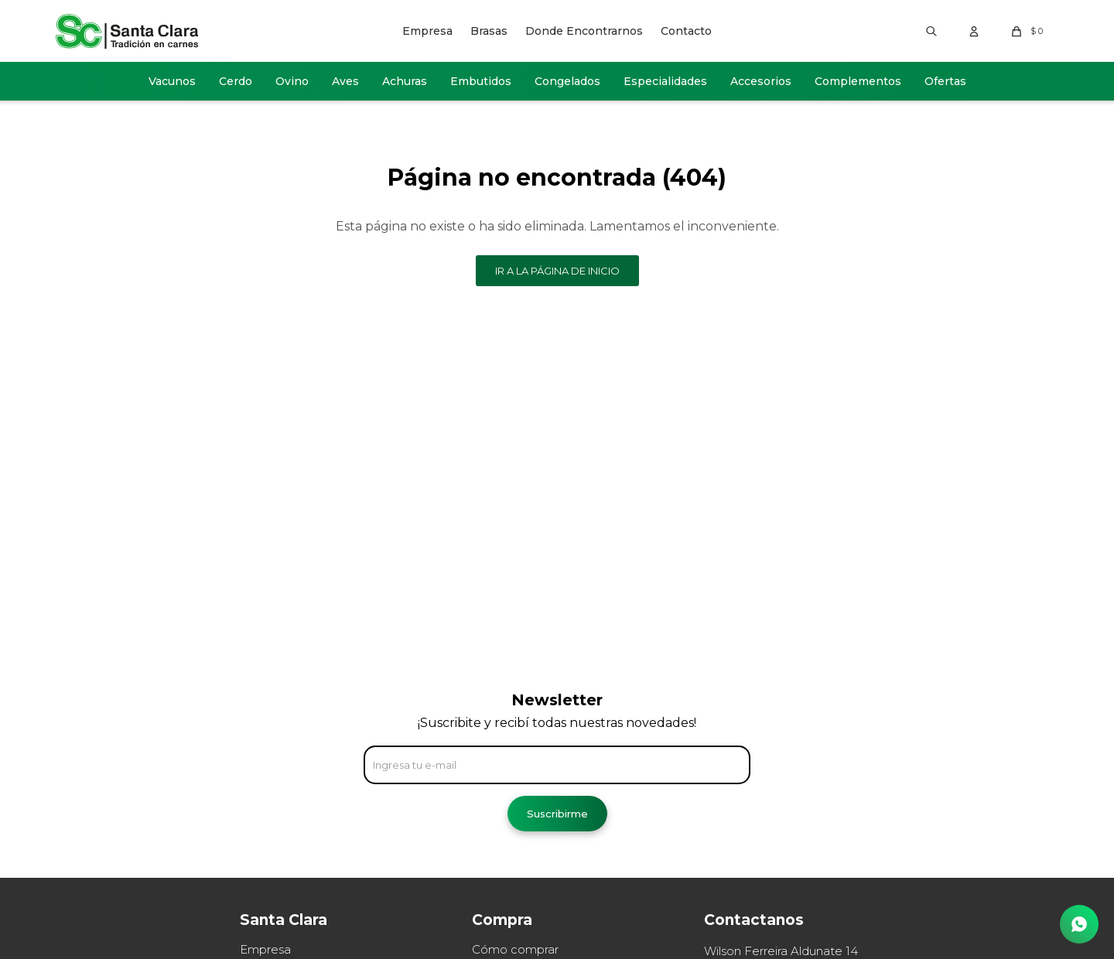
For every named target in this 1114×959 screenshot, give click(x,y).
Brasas (488, 31)
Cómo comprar (515, 949)
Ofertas (945, 81)
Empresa (427, 31)
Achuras (404, 81)
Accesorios (760, 81)
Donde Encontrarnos (584, 31)
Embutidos (480, 81)
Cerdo (235, 81)
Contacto (686, 31)
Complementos (858, 81)
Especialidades (665, 81)
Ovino (292, 81)
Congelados (567, 81)
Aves (345, 81)
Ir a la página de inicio (557, 270)
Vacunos (172, 81)
